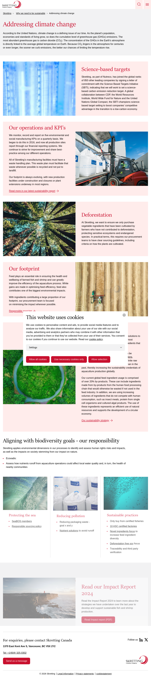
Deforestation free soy (121, 543)
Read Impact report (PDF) (98, 619)
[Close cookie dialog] (124, 315)
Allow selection (99, 359)
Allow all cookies (38, 359)
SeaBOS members (22, 521)
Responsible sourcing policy (26, 526)
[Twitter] (146, 640)
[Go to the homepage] (137, 659)
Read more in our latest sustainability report (32, 191)
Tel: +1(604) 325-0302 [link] (15, 653)
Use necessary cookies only (69, 359)
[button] (139, 4)
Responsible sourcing (20, 311)
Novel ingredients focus (122, 531)
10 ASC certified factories (123, 526)
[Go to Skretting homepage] (11, 4)
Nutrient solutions (69, 530)
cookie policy (96, 339)
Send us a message (16, 661)
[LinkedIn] (141, 640)
